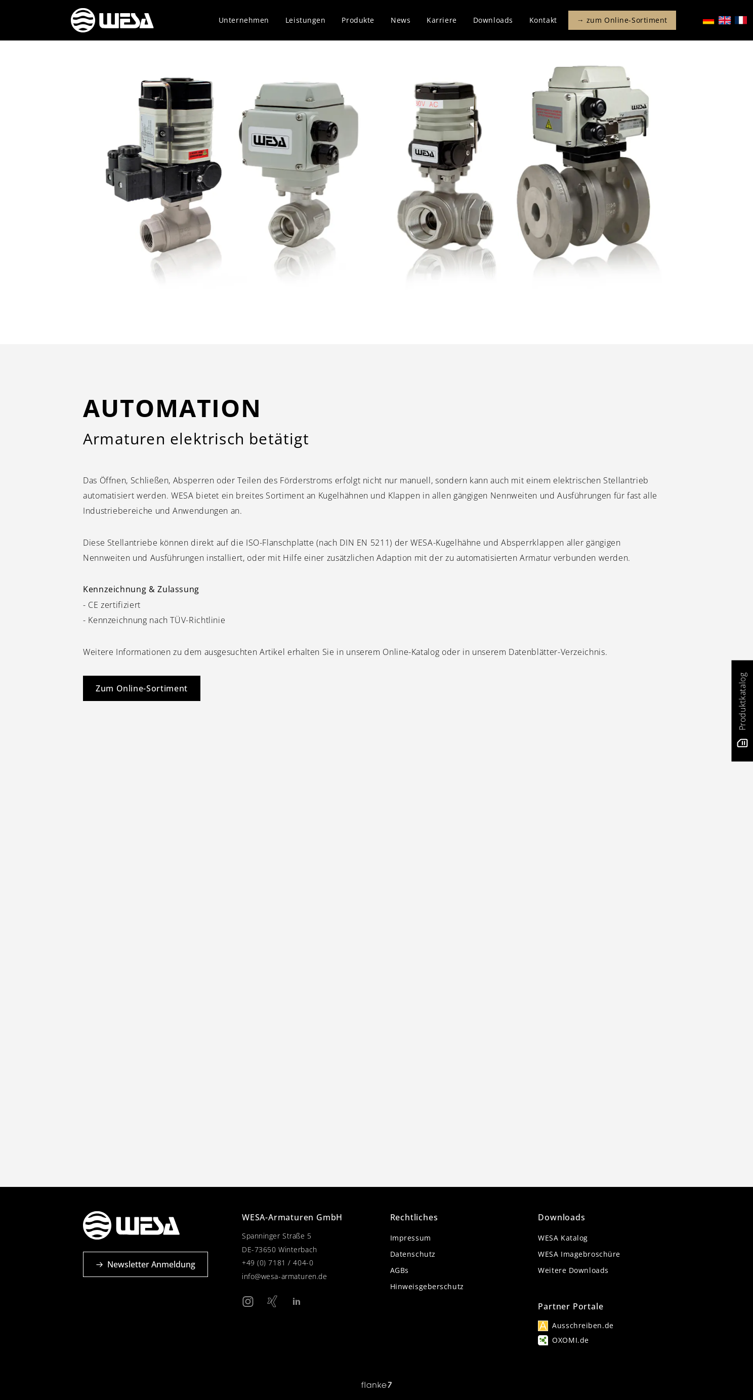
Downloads (493, 20)
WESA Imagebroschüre (579, 1254)
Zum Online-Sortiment (142, 688)
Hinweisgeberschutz (427, 1286)
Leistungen (305, 20)
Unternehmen (244, 20)
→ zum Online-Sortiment (622, 20)
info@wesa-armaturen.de (284, 1276)
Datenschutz (413, 1254)
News (400, 20)
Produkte (358, 20)
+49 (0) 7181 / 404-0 (277, 1262)
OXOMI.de (570, 1340)
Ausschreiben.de (582, 1325)
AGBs (399, 1270)
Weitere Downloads (573, 1270)
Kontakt (543, 20)
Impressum (410, 1238)
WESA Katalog (563, 1238)
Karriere (441, 20)
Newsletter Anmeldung (145, 1264)
